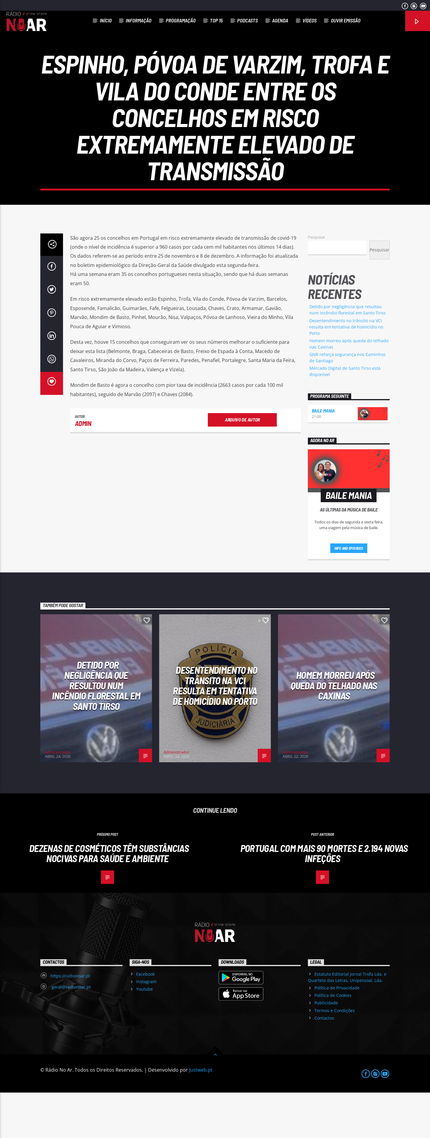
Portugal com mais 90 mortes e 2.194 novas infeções (324, 899)
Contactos (324, 1063)
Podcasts (247, 20)
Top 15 (216, 20)
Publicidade (326, 1048)
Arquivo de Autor (242, 465)
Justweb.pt (201, 1115)
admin (83, 469)
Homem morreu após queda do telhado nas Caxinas (334, 731)
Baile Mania (323, 456)
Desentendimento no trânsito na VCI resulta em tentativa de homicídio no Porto (346, 372)
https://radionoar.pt (70, 1021)
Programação (181, 20)
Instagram (146, 1027)
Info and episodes (348, 593)
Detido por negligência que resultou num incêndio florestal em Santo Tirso (96, 731)
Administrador (57, 797)
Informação (138, 20)
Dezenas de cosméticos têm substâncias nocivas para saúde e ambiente (109, 899)
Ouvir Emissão (345, 20)
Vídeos (309, 20)
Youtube (144, 1034)
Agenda (280, 20)
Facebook (145, 1019)
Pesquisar (316, 282)
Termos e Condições (334, 1056)
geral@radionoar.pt (70, 1032)
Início (106, 20)
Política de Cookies (332, 1041)
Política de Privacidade (337, 1033)
